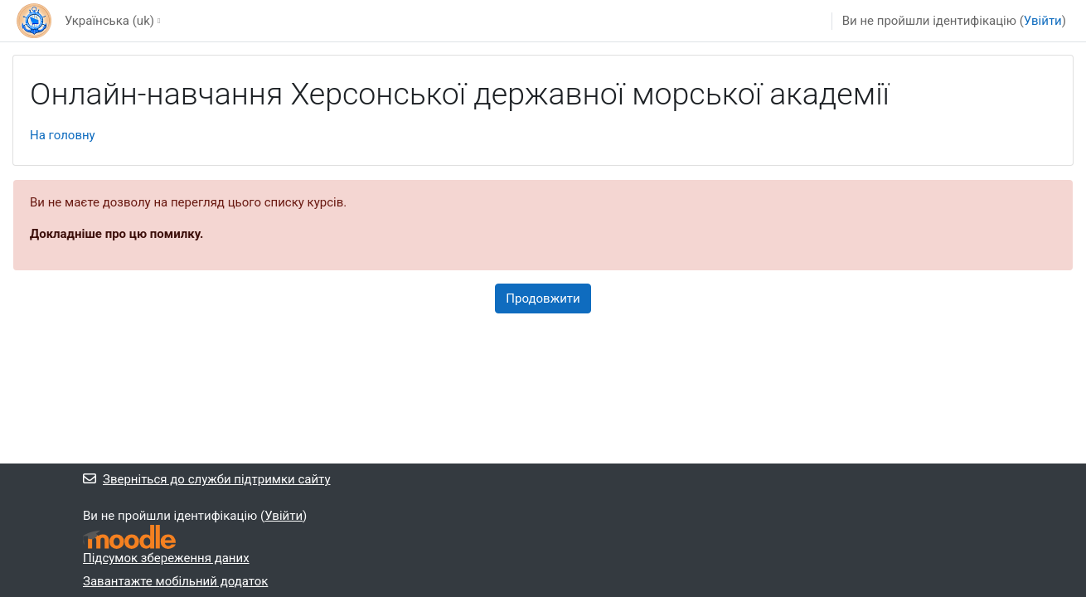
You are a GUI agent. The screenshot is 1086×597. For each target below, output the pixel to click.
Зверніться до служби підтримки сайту (207, 479)
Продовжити (542, 298)
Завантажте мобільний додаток (175, 581)
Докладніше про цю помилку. (116, 233)
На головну (62, 135)
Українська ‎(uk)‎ (109, 20)
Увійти (1043, 20)
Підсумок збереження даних (166, 558)
